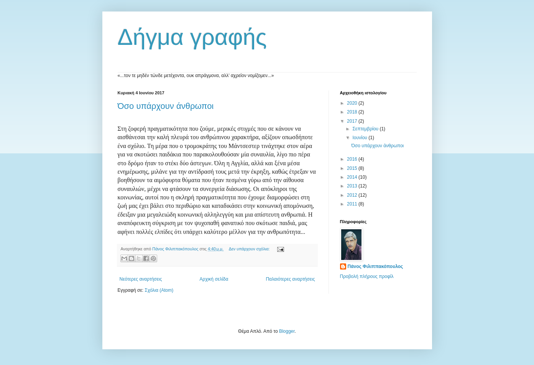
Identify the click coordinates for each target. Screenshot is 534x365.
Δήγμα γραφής (192, 37)
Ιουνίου (360, 137)
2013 (352, 186)
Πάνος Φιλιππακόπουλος (375, 266)
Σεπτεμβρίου (366, 129)
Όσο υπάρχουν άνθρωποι (166, 106)
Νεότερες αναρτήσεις (141, 279)
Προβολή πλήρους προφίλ (367, 276)
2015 (352, 168)
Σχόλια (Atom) (159, 290)
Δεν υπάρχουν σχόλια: (250, 249)
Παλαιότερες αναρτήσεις (290, 279)
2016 (352, 159)
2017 (352, 121)
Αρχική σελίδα (214, 279)
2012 (352, 195)
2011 (352, 204)
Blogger (287, 331)
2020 (352, 103)
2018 (352, 112)
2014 (352, 177)
